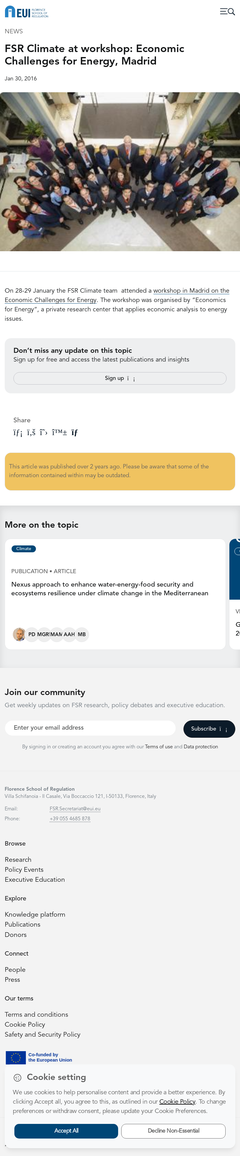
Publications (22, 925)
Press (12, 980)
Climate (23, 549)
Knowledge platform (35, 915)
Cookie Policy (25, 1025)
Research (18, 860)
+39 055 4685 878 (70, 819)
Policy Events (24, 870)
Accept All (66, 1131)
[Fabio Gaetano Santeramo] (19, 636)
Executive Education (35, 880)
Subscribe (209, 729)
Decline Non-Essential (173, 1131)
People (15, 970)
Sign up (120, 378)
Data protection (201, 747)
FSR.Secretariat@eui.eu (75, 809)
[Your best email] (90, 728)
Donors (16, 935)
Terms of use (159, 747)
